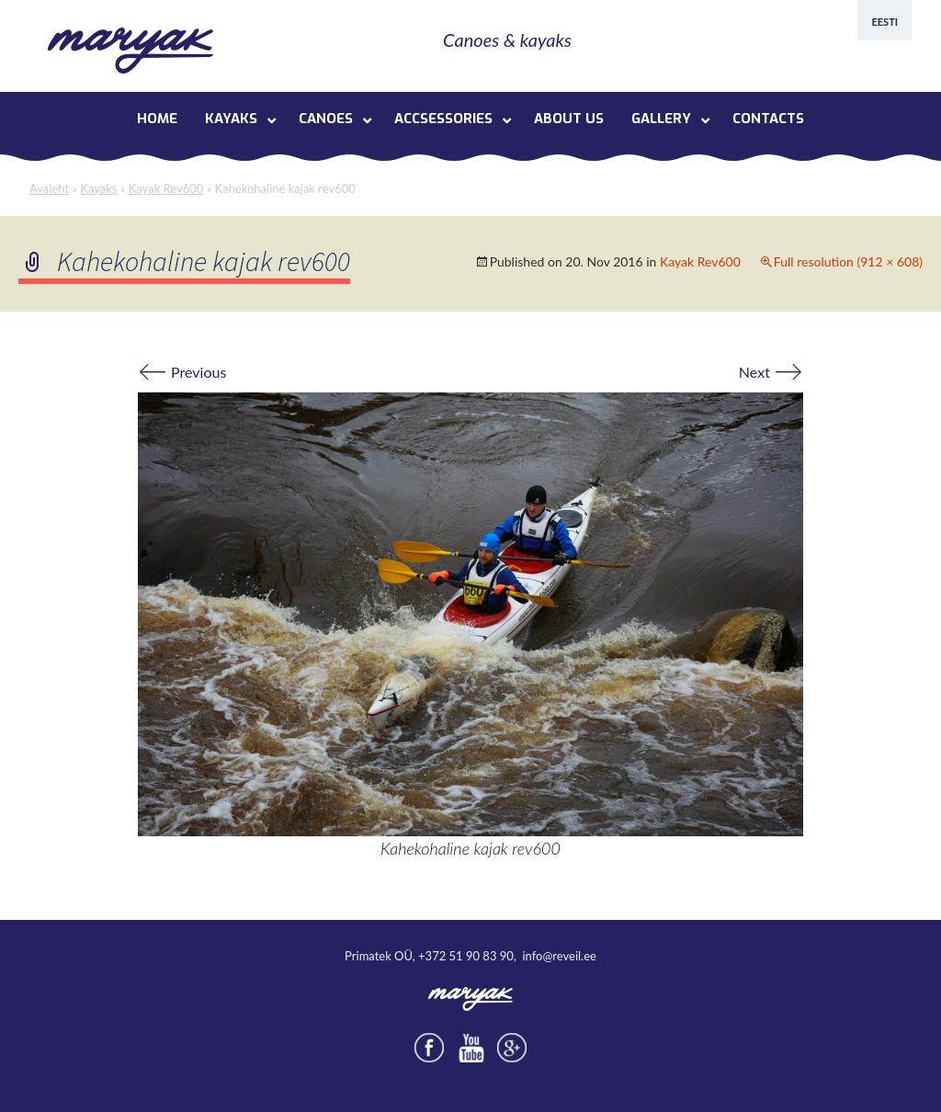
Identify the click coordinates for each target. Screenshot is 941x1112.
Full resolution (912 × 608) (848, 261)
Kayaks (98, 188)
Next (771, 371)
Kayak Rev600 (166, 188)
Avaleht (49, 188)
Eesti (884, 22)
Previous (182, 371)
